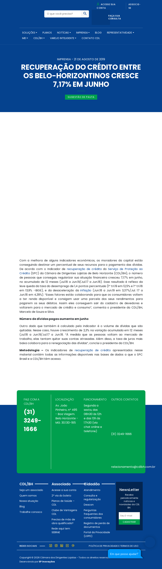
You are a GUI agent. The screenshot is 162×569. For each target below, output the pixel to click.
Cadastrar (129, 521)
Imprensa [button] (82, 32)
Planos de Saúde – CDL (63, 502)
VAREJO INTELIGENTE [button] (62, 38)
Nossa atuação (28, 501)
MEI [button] (24, 38)
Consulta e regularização (92, 497)
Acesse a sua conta (64, 490)
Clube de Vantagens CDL (64, 512)
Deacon (89, 504)
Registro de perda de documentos (97, 525)
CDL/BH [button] (38, 38)
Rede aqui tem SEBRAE (61, 530)
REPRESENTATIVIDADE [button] (119, 32)
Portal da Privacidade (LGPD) (97, 534)
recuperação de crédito (84, 269)
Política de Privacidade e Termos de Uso (113, 546)
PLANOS (47, 32)
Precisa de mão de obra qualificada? (63, 521)
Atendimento (92, 490)
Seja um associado (31, 490)
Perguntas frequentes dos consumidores (93, 513)
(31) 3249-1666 (32, 420)
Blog (98, 32)
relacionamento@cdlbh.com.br (133, 467)
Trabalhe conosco (30, 512)
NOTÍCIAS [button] (63, 32)
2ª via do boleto (61, 495)
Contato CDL (91, 38)
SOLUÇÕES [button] (28, 32)
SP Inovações (47, 561)
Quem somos (28, 495)
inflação (85, 290)
